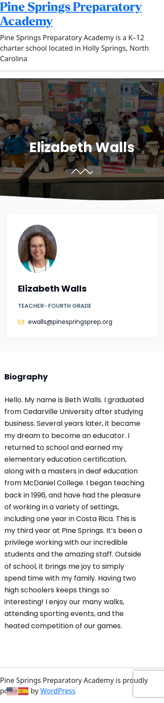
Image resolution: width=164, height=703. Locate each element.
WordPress (58, 691)
